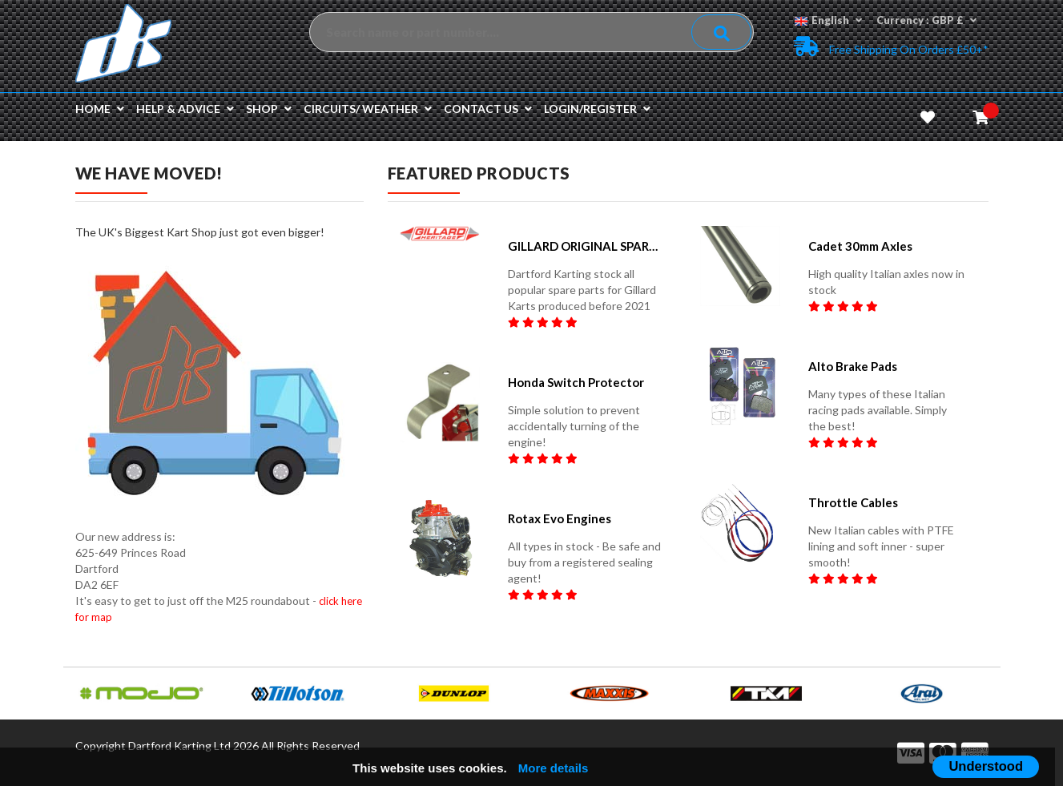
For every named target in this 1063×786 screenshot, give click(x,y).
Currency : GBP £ (926, 20)
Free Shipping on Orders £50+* (891, 46)
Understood (985, 766)
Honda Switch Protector (576, 382)
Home (99, 108)
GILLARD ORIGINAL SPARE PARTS (586, 246)
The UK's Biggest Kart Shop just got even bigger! (199, 232)
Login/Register (597, 108)
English (828, 20)
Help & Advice (185, 108)
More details (553, 768)
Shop (269, 108)
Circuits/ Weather (368, 108)
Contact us (488, 108)
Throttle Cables (853, 502)
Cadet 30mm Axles (860, 246)
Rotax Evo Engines (559, 518)
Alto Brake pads (852, 366)
